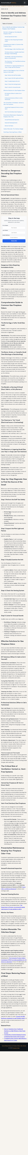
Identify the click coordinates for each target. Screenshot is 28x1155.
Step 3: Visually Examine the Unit (12, 81)
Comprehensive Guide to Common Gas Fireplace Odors (13, 45)
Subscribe (14, 240)
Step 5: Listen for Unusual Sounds (12, 87)
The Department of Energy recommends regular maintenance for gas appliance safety (13, 907)
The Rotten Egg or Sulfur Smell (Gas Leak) (14, 49)
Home (3, 1045)
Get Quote (23, 1045)
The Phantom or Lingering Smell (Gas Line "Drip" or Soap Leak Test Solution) (14, 66)
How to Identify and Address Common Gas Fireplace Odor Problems (13, 28)
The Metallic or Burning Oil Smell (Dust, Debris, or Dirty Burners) (14, 57)
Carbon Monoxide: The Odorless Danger (13, 129)
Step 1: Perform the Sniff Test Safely (13, 75)
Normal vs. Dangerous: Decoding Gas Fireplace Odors (13, 32)
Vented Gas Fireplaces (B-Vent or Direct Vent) (14, 108)
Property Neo (16, 1048)
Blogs (6, 1045)
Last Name (5, 230)
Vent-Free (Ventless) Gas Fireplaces (13, 112)
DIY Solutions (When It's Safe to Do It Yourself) (13, 94)
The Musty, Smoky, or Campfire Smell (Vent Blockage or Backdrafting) (14, 52)
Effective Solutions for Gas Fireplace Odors (14, 90)
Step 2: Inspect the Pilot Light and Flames (14, 78)
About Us (10, 1045)
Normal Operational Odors (11, 36)
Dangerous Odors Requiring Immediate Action (14, 40)
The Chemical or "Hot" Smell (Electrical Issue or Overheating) (15, 62)
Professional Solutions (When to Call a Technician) (13, 98)
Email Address (6, 235)
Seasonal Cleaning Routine (11, 122)
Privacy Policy (16, 1045)
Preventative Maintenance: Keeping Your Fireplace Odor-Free (13, 115)
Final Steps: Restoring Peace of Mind (12, 132)
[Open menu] (24, 2)
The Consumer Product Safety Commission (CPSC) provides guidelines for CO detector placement (14, 960)
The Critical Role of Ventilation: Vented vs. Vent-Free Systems (14, 103)
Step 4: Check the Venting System (13, 84)
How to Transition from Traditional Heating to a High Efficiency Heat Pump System (14, 1031)
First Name (5, 225)
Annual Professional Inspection (12, 119)
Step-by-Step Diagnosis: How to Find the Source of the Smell (14, 71)
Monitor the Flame (9, 125)
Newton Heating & (8, 2)
